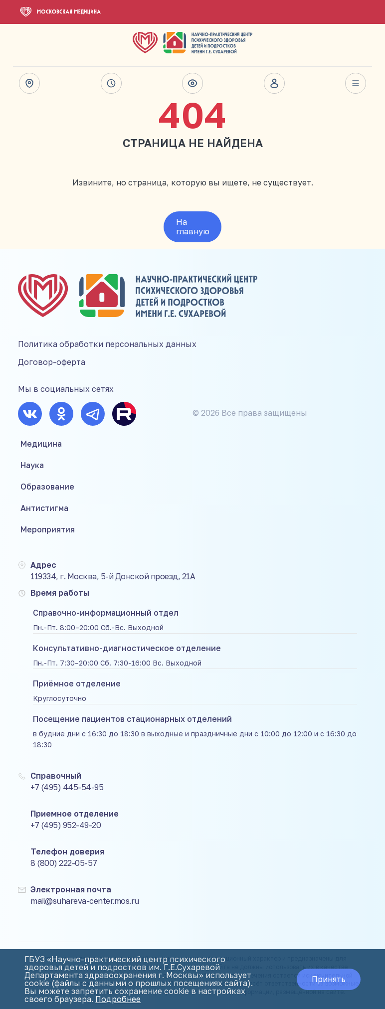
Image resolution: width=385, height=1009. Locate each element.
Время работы (111, 83)
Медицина (41, 444)
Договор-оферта (51, 362)
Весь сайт (355, 83)
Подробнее (118, 999)
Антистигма (44, 508)
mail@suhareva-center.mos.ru (84, 901)
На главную (192, 226)
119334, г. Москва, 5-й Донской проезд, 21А (112, 576)
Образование (47, 487)
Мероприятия (47, 529)
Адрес (29, 83)
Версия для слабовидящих (192, 83)
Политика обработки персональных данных (107, 344)
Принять (329, 979)
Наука (32, 465)
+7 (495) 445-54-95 (66, 787)
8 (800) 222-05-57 (63, 863)
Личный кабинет (274, 83)
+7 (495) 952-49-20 (65, 825)
